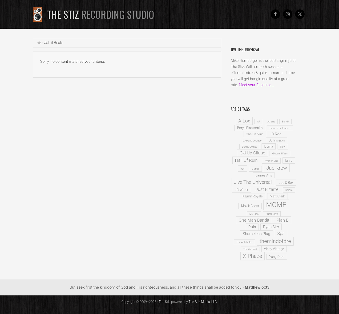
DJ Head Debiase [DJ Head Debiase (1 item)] (252, 140)
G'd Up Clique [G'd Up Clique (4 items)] (252, 153)
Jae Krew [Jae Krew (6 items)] (276, 168)
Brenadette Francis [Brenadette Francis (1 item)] (280, 128)
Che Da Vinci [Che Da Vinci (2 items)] (255, 134)
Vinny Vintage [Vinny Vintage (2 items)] (274, 249)
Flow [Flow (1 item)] (282, 146)
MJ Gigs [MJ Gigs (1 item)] (253, 214)
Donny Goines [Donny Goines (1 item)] (249, 146)
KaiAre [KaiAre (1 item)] (288, 190)
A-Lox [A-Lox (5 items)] (244, 121)
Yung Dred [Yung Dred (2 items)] (276, 257)
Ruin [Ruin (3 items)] (252, 227)
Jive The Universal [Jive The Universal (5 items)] (253, 182)
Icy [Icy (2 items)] (242, 168)
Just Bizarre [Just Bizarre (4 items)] (266, 189)
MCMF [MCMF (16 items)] (276, 205)
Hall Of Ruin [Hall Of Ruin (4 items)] (246, 160)
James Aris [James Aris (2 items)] (263, 175)
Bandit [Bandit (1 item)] (285, 121)
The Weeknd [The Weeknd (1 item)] (250, 249)
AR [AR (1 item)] (258, 121)
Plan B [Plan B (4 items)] (282, 220)
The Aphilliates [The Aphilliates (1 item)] (244, 242)
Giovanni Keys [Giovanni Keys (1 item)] (280, 153)
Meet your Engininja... (256, 85)
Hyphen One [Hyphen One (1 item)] (271, 160)
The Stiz (100, 14)
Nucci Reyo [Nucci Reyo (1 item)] (272, 214)
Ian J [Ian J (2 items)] (288, 160)
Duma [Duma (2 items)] (268, 146)
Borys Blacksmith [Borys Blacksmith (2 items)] (250, 128)
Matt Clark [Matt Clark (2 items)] (277, 196)
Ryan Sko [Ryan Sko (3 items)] (271, 227)
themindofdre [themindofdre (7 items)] (275, 241)
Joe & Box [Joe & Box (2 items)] (286, 182)
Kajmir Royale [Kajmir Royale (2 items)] (252, 196)
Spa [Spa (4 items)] (281, 233)
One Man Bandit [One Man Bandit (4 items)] (254, 220)
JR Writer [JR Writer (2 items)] (241, 190)
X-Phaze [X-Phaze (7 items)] (252, 256)
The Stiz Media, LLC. (203, 302)
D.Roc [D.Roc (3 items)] (276, 134)
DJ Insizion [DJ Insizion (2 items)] (277, 140)
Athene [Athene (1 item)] (271, 121)
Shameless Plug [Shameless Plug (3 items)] (256, 234)
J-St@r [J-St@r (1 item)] (255, 168)
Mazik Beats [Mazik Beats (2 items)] (250, 206)
